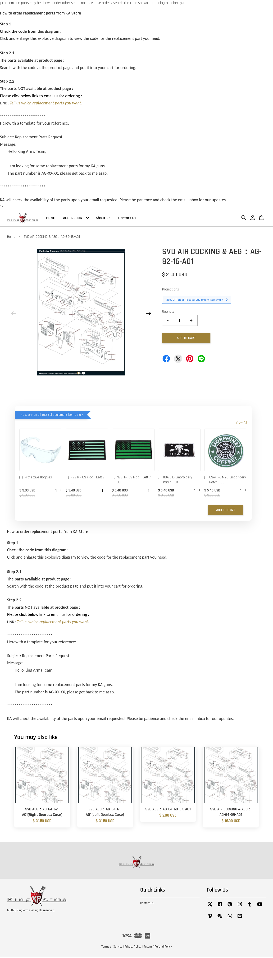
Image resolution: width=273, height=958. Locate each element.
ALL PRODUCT (76, 218)
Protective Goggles (35, 479)
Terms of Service (111, 948)
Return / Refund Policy (157, 948)
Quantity (168, 313)
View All (241, 424)
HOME (50, 218)
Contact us (127, 218)
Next (149, 315)
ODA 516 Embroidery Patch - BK (175, 481)
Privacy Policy (132, 948)
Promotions (170, 291)
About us (103, 218)
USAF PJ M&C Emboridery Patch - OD (225, 481)
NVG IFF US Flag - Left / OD (85, 481)
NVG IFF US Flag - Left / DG (131, 481)
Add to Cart (225, 511)
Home (11, 238)
